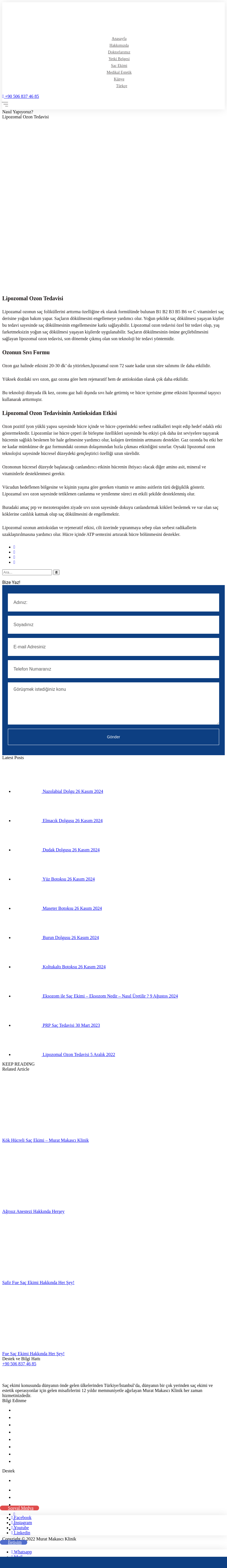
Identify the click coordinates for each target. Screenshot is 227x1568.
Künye (119, 79)
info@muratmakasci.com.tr (39, 1497)
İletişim (20, 1480)
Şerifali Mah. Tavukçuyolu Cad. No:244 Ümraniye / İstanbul (68, 1490)
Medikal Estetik (118, 72)
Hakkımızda (119, 45)
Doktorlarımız (119, 52)
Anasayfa (119, 39)
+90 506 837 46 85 (20, 96)
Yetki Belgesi (119, 59)
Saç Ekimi (119, 66)
